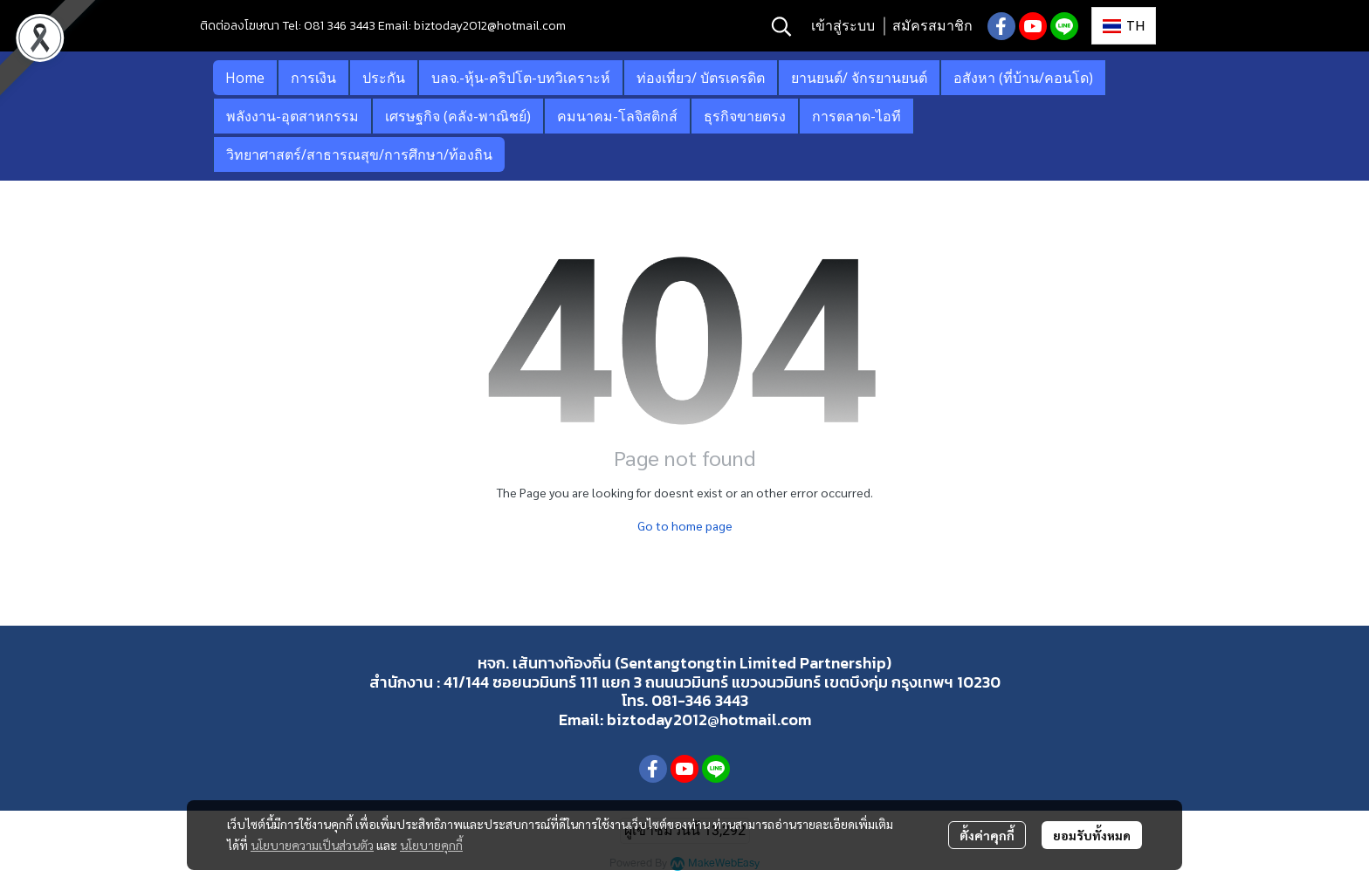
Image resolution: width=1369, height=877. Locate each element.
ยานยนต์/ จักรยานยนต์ (859, 77)
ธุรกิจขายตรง (745, 116)
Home (245, 77)
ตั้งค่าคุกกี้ (987, 835)
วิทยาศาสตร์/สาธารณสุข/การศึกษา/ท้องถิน (359, 154)
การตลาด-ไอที (856, 116)
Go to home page (685, 525)
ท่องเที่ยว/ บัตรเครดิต (700, 77)
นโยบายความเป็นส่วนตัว (312, 845)
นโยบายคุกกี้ (431, 845)
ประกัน (383, 77)
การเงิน (313, 77)
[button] (781, 26)
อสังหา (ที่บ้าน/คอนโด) (1023, 77)
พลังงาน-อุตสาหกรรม (292, 116)
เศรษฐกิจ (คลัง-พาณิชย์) (458, 116)
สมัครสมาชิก (932, 26)
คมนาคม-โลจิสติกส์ (617, 116)
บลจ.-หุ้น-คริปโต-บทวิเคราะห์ (520, 77)
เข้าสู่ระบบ (843, 26)
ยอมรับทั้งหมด (1092, 835)
